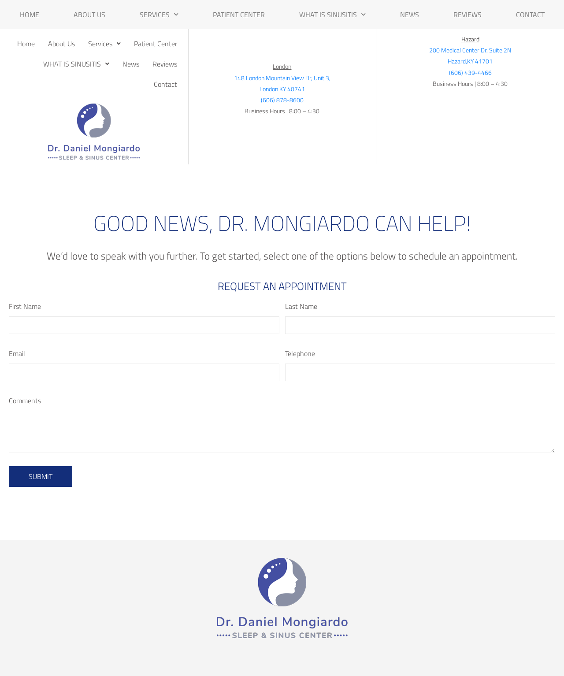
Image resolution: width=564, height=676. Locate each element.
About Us (89, 14)
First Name (25, 306)
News (409, 14)
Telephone (300, 353)
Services (159, 14)
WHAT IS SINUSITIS (332, 14)
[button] (104, 43)
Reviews (467, 14)
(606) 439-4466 (470, 72)
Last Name (301, 306)
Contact (530, 14)
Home (29, 14)
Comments (25, 400)
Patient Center (239, 14)
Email (17, 353)
